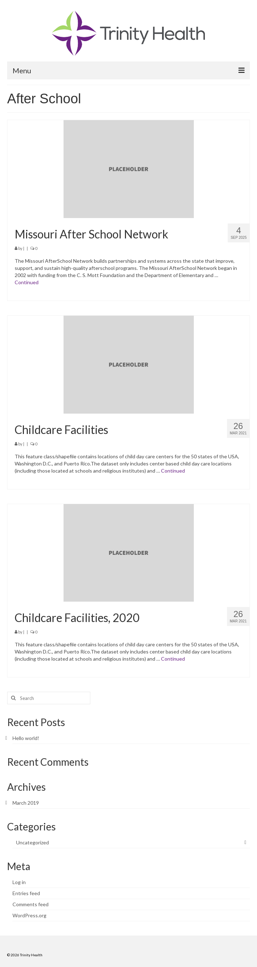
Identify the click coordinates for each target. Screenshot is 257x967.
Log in (19, 882)
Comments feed (30, 904)
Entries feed (26, 893)
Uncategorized (32, 842)
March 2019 (25, 803)
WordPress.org (29, 915)
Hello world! (25, 738)
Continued (27, 282)
